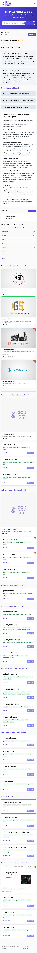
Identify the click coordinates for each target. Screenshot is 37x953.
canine (21, 614)
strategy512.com (10, 474)
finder (28, 629)
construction (6, 837)
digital (18, 447)
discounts (15, 557)
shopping (32, 462)
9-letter (4, 771)
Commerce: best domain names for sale (15, 395)
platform (20, 900)
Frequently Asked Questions (11, 88)
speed (23, 930)
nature (22, 655)
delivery (21, 542)
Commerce (5, 231)
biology (26, 655)
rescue (14, 629)
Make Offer (32, 34)
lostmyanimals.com (11, 640)
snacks (4, 544)
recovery (18, 627)
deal (25, 614)
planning (29, 477)
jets (4, 917)
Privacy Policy (25, 946)
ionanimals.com (10, 653)
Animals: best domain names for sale (14, 668)
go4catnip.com (9, 766)
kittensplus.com (10, 738)
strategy (5, 479)
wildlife (12, 655)
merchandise (25, 462)
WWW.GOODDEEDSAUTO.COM (9, 434)
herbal (16, 754)
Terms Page (25, 948)
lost (29, 627)
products (15, 462)
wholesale (9, 542)
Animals (4, 247)
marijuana (21, 754)
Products (4, 255)
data (30, 900)
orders (29, 542)
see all (23, 266)
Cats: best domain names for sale (13, 585)
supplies (15, 769)
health (19, 805)
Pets (3, 243)
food (26, 542)
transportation (23, 915)
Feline (3, 251)
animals (21, 593)
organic (12, 754)
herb (31, 769)
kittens (19, 741)
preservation (6, 657)
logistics (28, 930)
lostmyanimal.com (11, 625)
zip (31, 930)
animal (17, 614)
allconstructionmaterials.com (16, 832)
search (9, 629)
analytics (24, 477)
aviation (19, 930)
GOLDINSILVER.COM (7, 319)
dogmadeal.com (10, 611)
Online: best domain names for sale (14, 490)
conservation (23, 676)
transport (5, 930)
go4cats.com (9, 218)
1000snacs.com (9, 554)
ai (32, 900)
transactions (23, 447)
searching (19, 629)
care (16, 741)
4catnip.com (8, 751)
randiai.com (8, 897)
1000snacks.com (10, 539)
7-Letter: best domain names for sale (14, 863)
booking (29, 915)
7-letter (4, 595)
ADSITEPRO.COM (6, 290)
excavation (30, 850)
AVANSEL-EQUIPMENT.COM (9, 349)
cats (14, 593)
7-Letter (4, 259)
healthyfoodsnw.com (12, 802)
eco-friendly (30, 676)
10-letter (12, 657)
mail (4, 464)
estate (4, 449)
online (10, 447)
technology (14, 900)
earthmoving (6, 852)
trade (14, 447)
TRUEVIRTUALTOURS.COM (8, 381)
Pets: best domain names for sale (13, 606)
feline (26, 593)
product (32, 754)
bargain (29, 614)
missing (24, 629)
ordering (29, 557)
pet (21, 627)
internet (15, 477)
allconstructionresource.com (15, 847)
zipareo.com (8, 927)
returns (13, 627)
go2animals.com (10, 674)
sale (29, 447)
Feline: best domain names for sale (13, 733)
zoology (17, 655)
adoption (25, 741)
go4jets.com (8, 912)
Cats (3, 239)
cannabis (27, 754)
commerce (5, 447)
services (13, 642)
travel (17, 915)
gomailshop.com (10, 459)
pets (17, 593)
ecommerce (9, 769)
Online (4, 235)
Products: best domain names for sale (14, 797)
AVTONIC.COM (5, 887)
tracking (5, 629)
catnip (22, 769)
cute (29, 741)
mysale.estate (9, 444)
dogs (14, 614)
